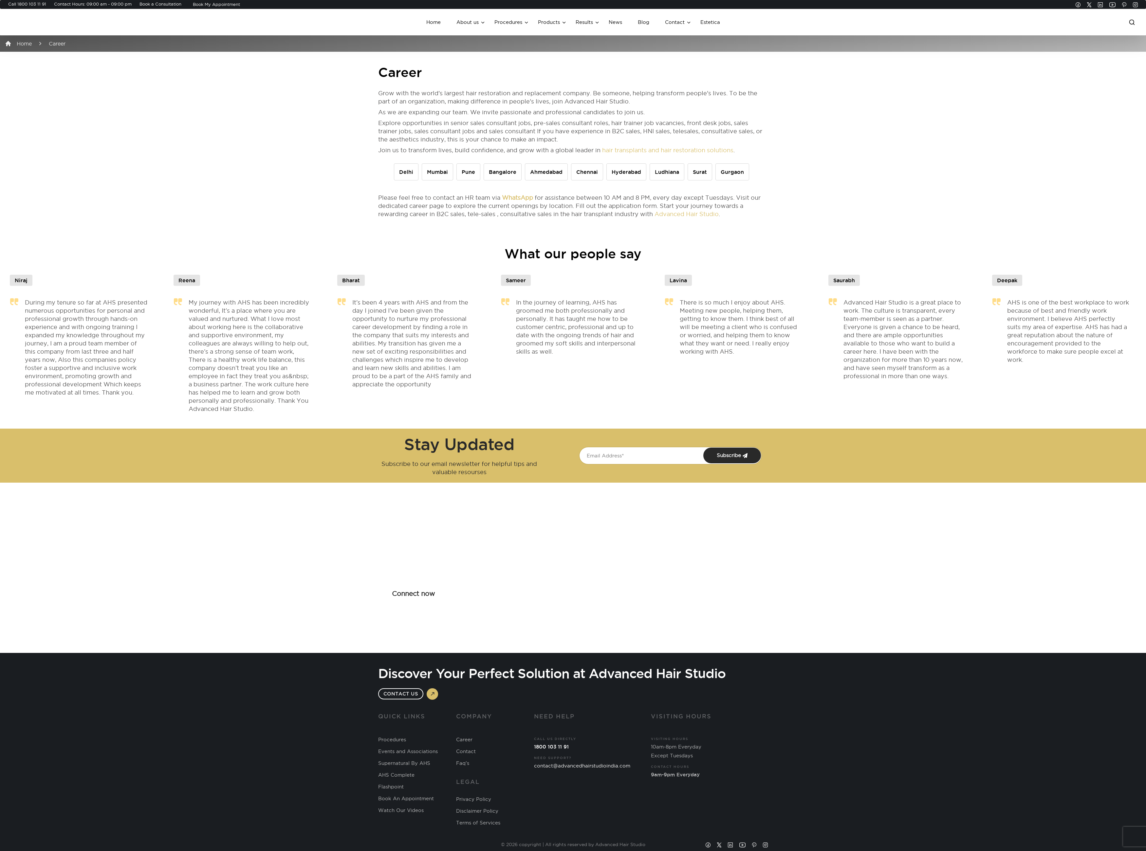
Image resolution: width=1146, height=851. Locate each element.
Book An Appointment (406, 798)
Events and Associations (408, 751)
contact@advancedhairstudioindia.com (582, 765)
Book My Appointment (216, 4)
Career (464, 739)
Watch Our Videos (401, 810)
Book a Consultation (160, 4)
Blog (643, 22)
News (615, 22)
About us (467, 22)
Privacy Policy (473, 799)
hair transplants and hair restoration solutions (667, 150)
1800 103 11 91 (31, 4)
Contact (675, 22)
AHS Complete (396, 775)
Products (549, 22)
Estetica (710, 22)
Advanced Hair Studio (687, 214)
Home (433, 22)
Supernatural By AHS (404, 763)
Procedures (508, 22)
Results (584, 22)
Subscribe (732, 455)
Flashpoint (391, 786)
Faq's (462, 763)
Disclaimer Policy (477, 811)
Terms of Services (478, 822)
